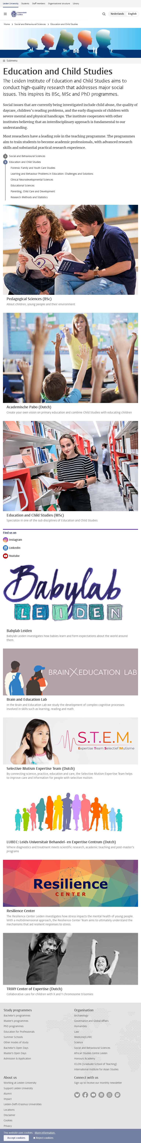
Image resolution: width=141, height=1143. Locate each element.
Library (76, 3)
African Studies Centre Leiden (90, 1053)
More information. (45, 1133)
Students (25, 3)
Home (7, 24)
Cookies (8, 1120)
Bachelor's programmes (17, 1015)
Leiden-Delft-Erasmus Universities (22, 1104)
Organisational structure (59, 3)
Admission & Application (17, 1058)
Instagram (12, 540)
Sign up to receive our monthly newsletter (98, 1083)
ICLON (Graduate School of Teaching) (95, 1064)
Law (76, 1032)
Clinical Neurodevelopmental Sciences (32, 179)
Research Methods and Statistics (29, 197)
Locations (9, 1110)
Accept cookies (16, 1138)
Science (78, 1042)
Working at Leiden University (20, 1083)
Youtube (11, 556)
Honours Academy (84, 1058)
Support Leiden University (18, 1088)
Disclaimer (9, 1115)
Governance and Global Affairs (91, 1021)
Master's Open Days (15, 1053)
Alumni (8, 1093)
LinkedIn (11, 548)
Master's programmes (16, 1021)
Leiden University (10, 3)
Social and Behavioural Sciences (30, 24)
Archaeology (81, 1015)
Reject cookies (44, 1138)
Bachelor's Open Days (16, 1048)
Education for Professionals (19, 1032)
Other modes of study (16, 1042)
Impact (8, 1099)
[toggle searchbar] (104, 14)
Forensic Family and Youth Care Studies (33, 168)
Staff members (38, 3)
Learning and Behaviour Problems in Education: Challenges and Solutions (52, 174)
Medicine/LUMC (83, 1037)
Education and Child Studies (25, 162)
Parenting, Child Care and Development (33, 191)
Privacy (8, 1126)
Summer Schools (13, 1037)
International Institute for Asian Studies (96, 1069)
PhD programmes (14, 1026)
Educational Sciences (22, 185)
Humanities (80, 1026)
